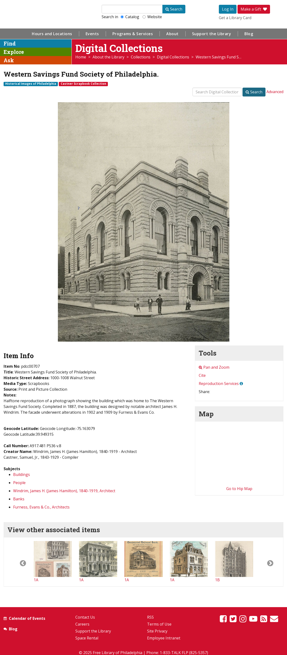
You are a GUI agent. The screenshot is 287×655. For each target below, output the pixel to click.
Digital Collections (173, 57)
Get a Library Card (235, 17)
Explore (14, 51)
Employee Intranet (163, 638)
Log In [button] (227, 9)
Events (92, 33)
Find (10, 43)
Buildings (21, 474)
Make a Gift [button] (254, 9)
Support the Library (211, 33)
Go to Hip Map (239, 488)
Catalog (130, 17)
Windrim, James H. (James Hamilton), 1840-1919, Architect (64, 490)
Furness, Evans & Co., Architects (41, 507)
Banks (18, 499)
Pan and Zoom (214, 367)
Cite (202, 375)
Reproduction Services (219, 383)
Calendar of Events (27, 618)
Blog (248, 33)
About (172, 33)
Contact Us (85, 617)
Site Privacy (157, 631)
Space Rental (86, 638)
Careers (82, 624)
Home (80, 57)
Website (152, 17)
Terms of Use (159, 624)
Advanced (274, 91)
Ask (9, 60)
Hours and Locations (52, 33)
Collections (140, 57)
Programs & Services (132, 33)
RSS (150, 617)
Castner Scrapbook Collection (83, 84)
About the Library (108, 57)
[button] (18, 562)
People (19, 482)
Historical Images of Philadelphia (30, 84)
